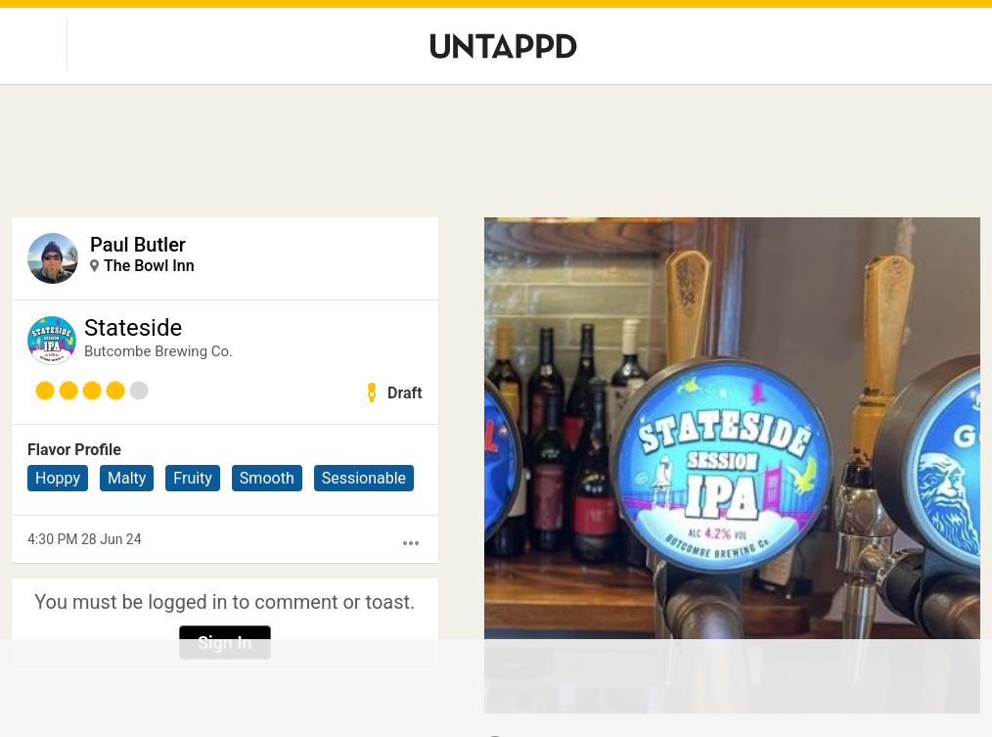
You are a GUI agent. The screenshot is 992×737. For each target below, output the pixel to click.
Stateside (133, 328)
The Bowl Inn (149, 265)
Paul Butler (138, 244)
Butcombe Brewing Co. (158, 351)
